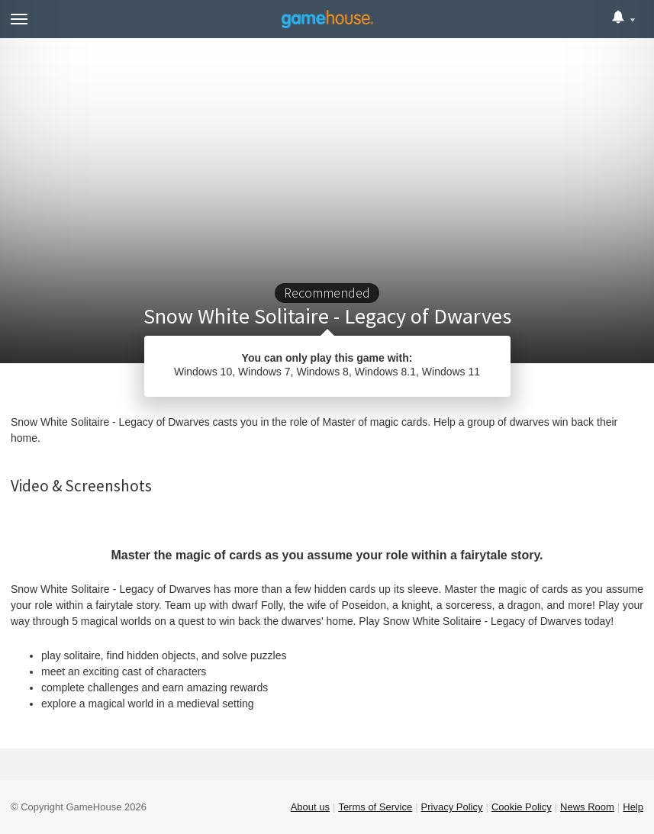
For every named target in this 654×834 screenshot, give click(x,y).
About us (310, 807)
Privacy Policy (452, 807)
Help (633, 807)
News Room (587, 807)
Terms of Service (375, 807)
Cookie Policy (521, 807)
